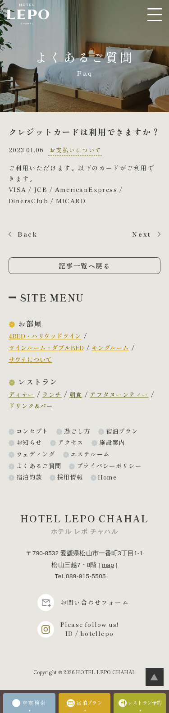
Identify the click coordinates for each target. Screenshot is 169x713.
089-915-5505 (86, 576)
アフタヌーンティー (119, 394)
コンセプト (32, 430)
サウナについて (30, 359)
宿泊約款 (29, 476)
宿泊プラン (122, 430)
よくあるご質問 (39, 465)
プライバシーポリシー (109, 465)
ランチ (51, 394)
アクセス (71, 442)
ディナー (22, 394)
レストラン (37, 381)
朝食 (75, 394)
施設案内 (112, 442)
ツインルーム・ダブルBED (46, 347)
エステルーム (90, 453)
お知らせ (29, 442)
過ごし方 (77, 430)
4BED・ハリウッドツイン (45, 335)
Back (28, 234)
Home (107, 476)
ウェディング (35, 453)
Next (141, 234)
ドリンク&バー (31, 405)
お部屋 (29, 323)
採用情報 (70, 476)
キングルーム (110, 347)
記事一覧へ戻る (85, 265)
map (108, 565)
